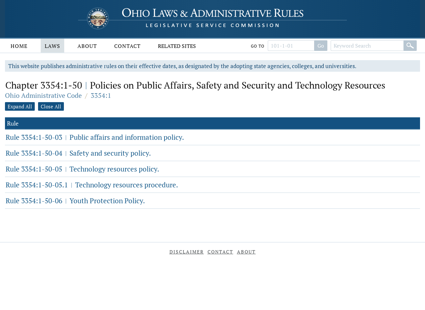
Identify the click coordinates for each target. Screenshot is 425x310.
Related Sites (177, 46)
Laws (52, 46)
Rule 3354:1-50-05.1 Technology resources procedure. (92, 184)
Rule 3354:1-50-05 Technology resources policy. (82, 169)
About (87, 46)
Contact (127, 46)
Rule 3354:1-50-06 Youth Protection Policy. (75, 200)
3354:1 (101, 95)
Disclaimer (186, 252)
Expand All (20, 106)
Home (19, 46)
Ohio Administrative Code (43, 95)
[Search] (410, 45)
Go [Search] (320, 45)
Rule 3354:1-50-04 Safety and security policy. (78, 153)
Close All (51, 106)
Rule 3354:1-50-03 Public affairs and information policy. (95, 137)
